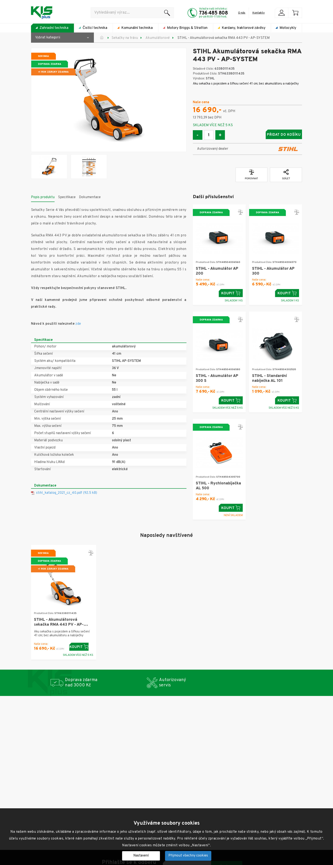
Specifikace (67, 196)
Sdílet (286, 173)
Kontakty (258, 13)
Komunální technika (137, 28)
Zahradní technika (54, 28)
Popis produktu (43, 196)
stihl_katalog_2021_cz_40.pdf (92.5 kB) (66, 492)
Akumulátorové (157, 38)
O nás (241, 13)
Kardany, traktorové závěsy (243, 28)
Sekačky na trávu (124, 38)
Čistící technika (95, 28)
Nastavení (141, 856)
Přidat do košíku (268, 135)
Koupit (230, 291)
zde (78, 322)
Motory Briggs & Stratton (187, 28)
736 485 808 (213, 13)
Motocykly (287, 28)
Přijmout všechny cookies (188, 856)
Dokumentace (90, 196)
